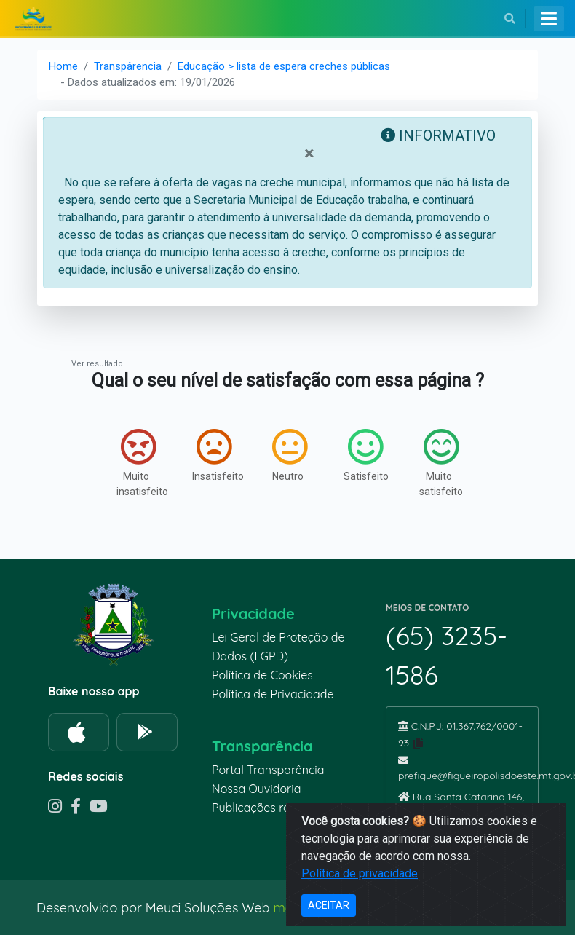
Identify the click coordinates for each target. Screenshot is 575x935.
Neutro (289, 455)
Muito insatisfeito (139, 462)
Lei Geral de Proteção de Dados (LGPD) (278, 646)
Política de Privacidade (273, 694)
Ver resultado (97, 363)
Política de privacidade (359, 873)
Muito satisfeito (441, 462)
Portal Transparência (268, 769)
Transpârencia (128, 66)
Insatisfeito (215, 455)
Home (63, 66)
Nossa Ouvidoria (256, 788)
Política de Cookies (262, 675)
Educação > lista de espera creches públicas (284, 66)
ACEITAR (328, 905)
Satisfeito (366, 455)
